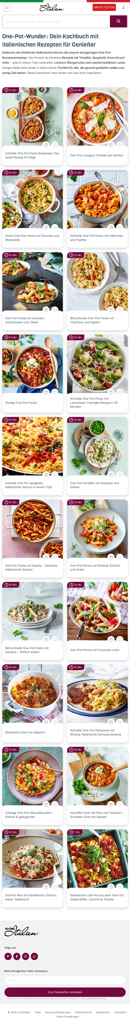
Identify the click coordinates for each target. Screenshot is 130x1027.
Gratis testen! (104, 7)
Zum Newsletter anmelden (65, 992)
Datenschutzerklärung (96, 998)
